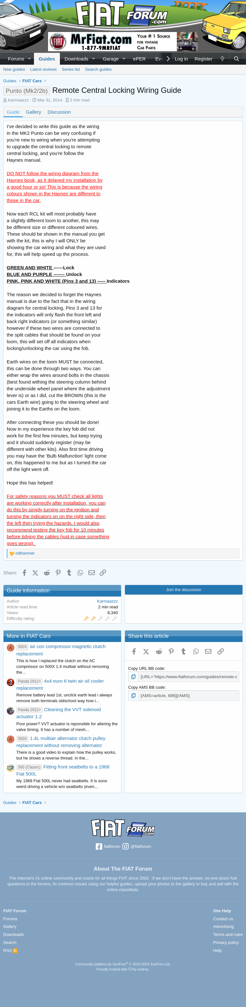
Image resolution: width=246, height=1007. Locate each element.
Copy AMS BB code (146, 687)
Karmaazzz (18, 100)
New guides (14, 69)
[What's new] (222, 59)
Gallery (33, 112)
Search (9, 942)
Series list (71, 69)
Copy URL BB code (146, 668)
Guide (13, 112)
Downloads (76, 58)
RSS (10, 950)
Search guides (98, 69)
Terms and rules (228, 934)
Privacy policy (226, 942)
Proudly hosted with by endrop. (122, 969)
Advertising (223, 926)
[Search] (236, 59)
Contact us (223, 918)
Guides (47, 58)
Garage (111, 58)
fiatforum (107, 847)
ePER (139, 58)
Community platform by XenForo (123, 964)
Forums (16, 58)
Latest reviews (43, 69)
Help (217, 950)
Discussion (59, 112)
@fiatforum (136, 847)
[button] (29, 59)
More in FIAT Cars (29, 636)
